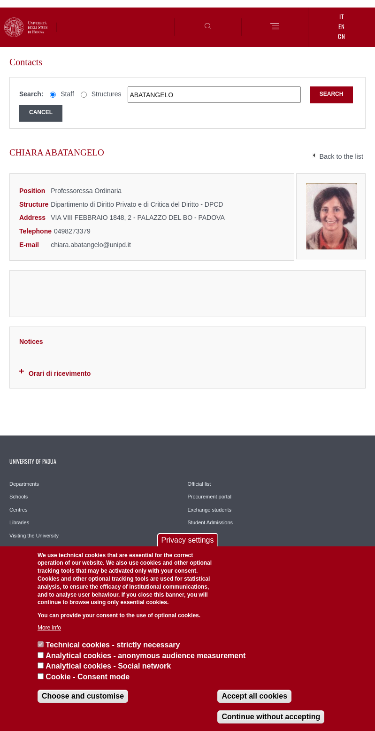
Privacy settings (187, 540)
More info (49, 627)
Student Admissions (210, 522)
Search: (31, 94)
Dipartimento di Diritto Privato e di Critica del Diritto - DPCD (137, 204)
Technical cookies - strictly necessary (113, 645)
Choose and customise (83, 696)
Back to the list (341, 156)
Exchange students (210, 510)
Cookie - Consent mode (88, 677)
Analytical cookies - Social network (108, 666)
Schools (18, 496)
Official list (199, 484)
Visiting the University (34, 535)
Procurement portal (210, 496)
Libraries (19, 522)
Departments (24, 484)
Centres (18, 510)
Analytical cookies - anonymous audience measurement (145, 656)
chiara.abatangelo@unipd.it (91, 245)
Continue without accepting (271, 717)
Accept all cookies (254, 696)
